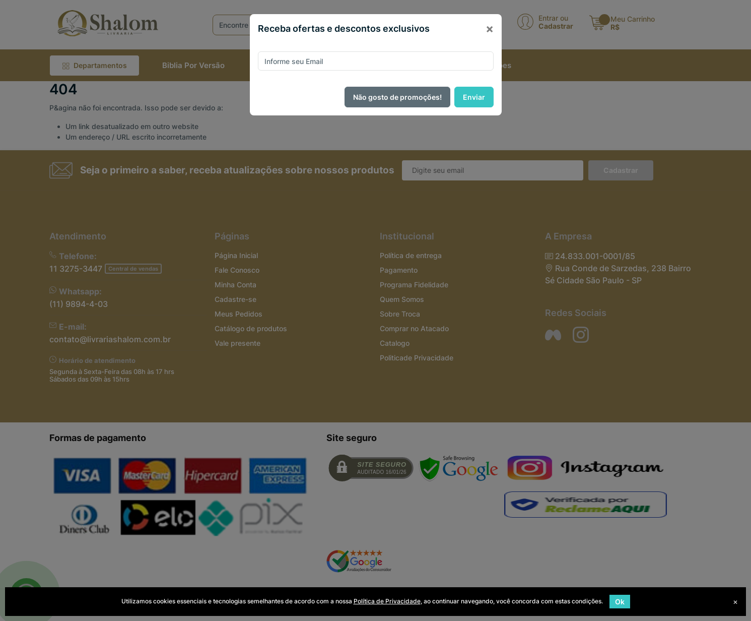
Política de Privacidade (387, 601)
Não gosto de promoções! (397, 97)
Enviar (474, 97)
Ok (620, 601)
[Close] (489, 29)
